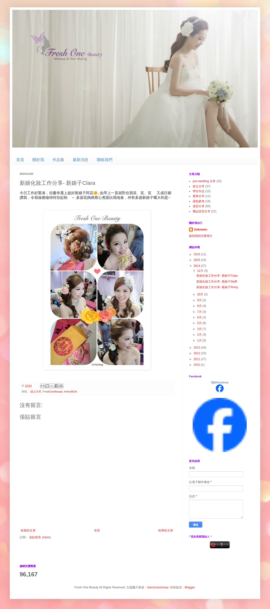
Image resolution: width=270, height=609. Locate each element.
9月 (199, 300)
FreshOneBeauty (53, 391)
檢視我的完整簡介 (201, 236)
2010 (197, 364)
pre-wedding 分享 (204, 181)
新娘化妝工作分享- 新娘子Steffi (216, 281)
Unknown (200, 229)
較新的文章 (28, 530)
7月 (199, 311)
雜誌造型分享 (201, 211)
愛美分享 (198, 196)
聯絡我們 (104, 160)
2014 (197, 266)
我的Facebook (219, 382)
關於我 (38, 160)
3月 (199, 329)
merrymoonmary (157, 587)
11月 (200, 270)
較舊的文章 (165, 530)
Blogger (190, 587)
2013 (197, 347)
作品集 (58, 160)
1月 (199, 340)
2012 (197, 353)
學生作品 (198, 191)
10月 (200, 294)
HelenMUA (70, 391)
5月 (199, 323)
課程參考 (198, 201)
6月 (199, 317)
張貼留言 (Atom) (40, 537)
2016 (197, 254)
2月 (199, 334)
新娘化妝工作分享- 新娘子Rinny (217, 287)
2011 (197, 359)
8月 (199, 306)
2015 (197, 260)
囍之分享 (35, 391)
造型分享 (198, 206)
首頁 (20, 160)
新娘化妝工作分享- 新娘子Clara (217, 275)
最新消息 (80, 160)
